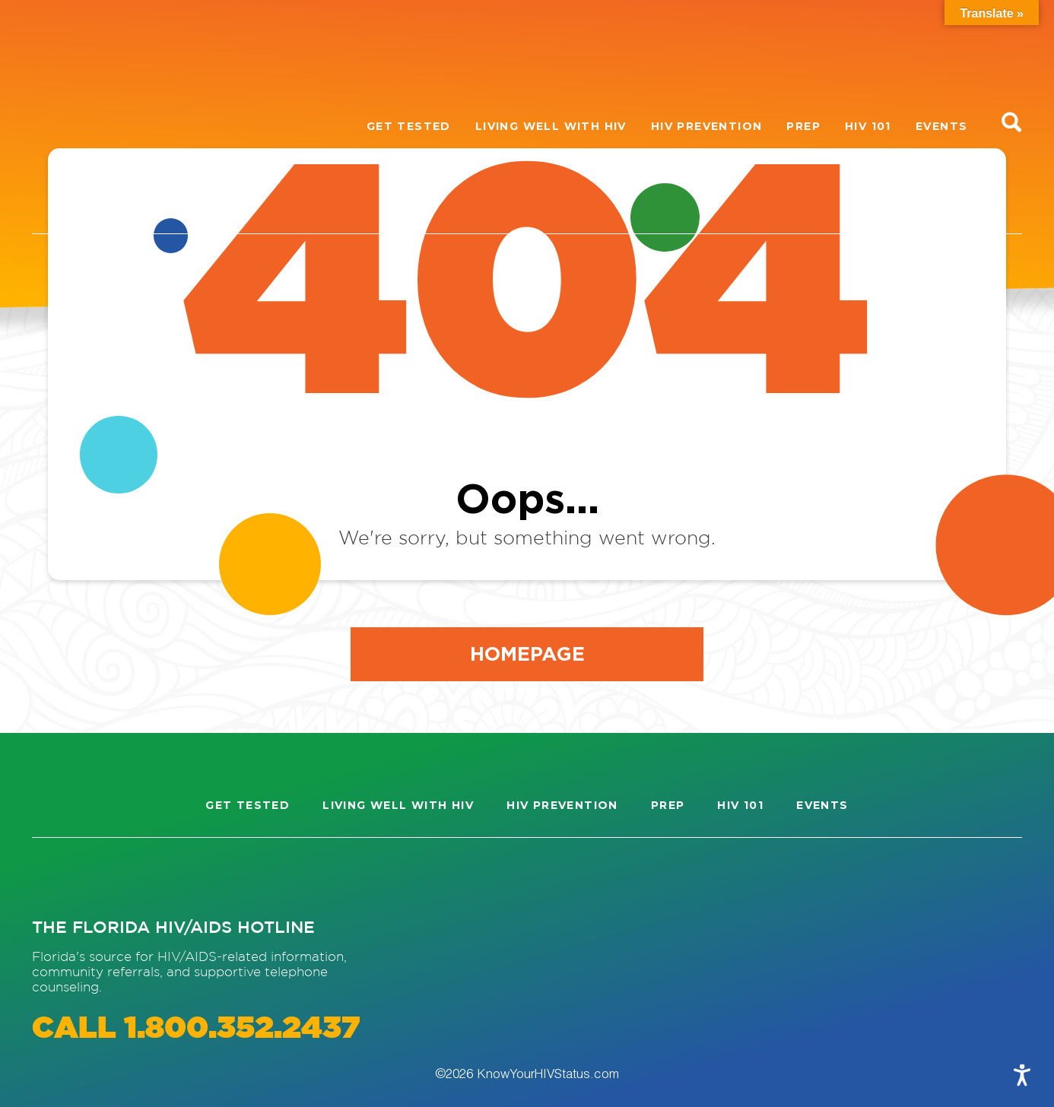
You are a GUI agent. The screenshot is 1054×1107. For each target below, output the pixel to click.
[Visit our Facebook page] (112, 877)
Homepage (527, 653)
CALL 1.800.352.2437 (196, 1029)
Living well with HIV (551, 126)
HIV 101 (868, 126)
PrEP (803, 126)
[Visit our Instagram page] (57, 877)
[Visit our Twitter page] (167, 877)
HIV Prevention (707, 126)
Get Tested (409, 126)
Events (941, 126)
